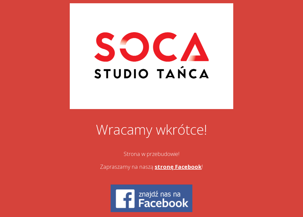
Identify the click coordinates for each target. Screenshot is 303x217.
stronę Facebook (178, 166)
